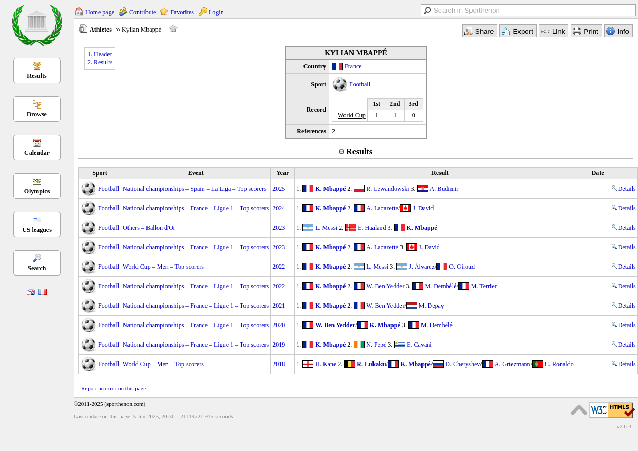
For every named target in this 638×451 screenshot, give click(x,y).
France (353, 66)
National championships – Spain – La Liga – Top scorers (195, 188)
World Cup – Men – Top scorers (163, 266)
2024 (278, 208)
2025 (278, 188)
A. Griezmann (513, 364)
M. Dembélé (440, 286)
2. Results (99, 62)
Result (440, 173)
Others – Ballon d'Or (149, 227)
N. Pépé (376, 344)
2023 (278, 227)
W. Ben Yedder (385, 286)
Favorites (182, 12)
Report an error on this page (113, 388)
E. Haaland (372, 227)
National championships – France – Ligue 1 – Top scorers (196, 208)
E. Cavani (419, 344)
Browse (37, 114)
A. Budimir (444, 188)
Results (36, 76)
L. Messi (326, 227)
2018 (278, 364)
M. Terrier (484, 286)
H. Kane (325, 364)
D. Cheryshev (462, 364)
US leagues (37, 229)
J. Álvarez (422, 266)
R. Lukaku (371, 364)
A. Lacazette (382, 208)
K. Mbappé (330, 188)
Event (196, 173)
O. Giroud (462, 266)
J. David (423, 208)
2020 (278, 325)
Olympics (37, 191)
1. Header (99, 54)
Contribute (142, 12)
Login (216, 12)
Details (624, 188)
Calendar (37, 152)
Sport (99, 173)
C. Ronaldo (559, 364)
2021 (278, 305)
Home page (99, 12)
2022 (278, 266)
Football (359, 84)
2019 (278, 344)
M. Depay (431, 305)
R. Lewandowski (387, 188)
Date (598, 173)
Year (282, 173)
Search (36, 268)
